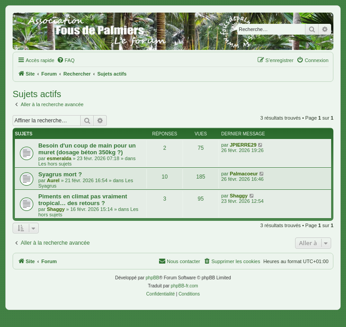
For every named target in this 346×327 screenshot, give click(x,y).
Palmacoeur (244, 173)
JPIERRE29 (243, 145)
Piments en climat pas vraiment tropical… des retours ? (82, 199)
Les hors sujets (55, 163)
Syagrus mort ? (60, 174)
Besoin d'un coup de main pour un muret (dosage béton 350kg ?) (87, 149)
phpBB (152, 277)
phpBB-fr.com (184, 285)
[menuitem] (66, 60)
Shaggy (56, 209)
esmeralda (59, 158)
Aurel (53, 180)
